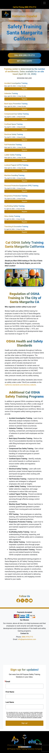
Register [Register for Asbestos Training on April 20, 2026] (24, 99)
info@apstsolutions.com (27, 639)
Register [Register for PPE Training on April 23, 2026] (24, 191)
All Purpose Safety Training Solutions (20, 749)
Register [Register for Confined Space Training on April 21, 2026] (24, 130)
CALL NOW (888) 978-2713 (24, 55)
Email (8, 681)
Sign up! (24, 723)
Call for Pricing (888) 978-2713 (24, 7)
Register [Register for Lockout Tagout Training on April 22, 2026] (24, 171)
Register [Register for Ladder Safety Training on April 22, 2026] (24, 160)
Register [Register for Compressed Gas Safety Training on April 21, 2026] (24, 119)
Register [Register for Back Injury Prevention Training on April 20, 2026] (24, 109)
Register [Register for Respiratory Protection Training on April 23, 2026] (24, 201)
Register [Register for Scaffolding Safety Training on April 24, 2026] (24, 211)
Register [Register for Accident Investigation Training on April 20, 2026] (24, 89)
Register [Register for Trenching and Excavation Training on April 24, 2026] (24, 232)
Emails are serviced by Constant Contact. (31, 717)
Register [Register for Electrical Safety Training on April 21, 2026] (24, 140)
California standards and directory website (20, 385)
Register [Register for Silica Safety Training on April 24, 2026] (24, 222)
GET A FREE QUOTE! (24, 61)
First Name (10, 692)
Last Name (10, 702)
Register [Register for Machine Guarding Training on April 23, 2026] (24, 181)
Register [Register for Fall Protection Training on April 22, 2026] (24, 150)
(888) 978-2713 (27, 637)
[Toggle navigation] (44, 3)
